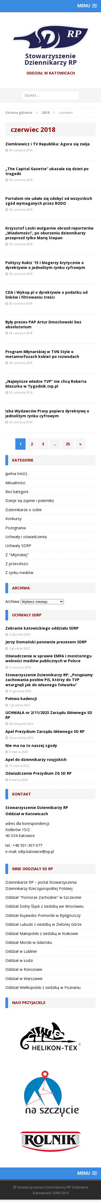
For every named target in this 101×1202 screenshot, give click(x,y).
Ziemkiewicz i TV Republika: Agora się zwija (47, 143)
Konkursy (13, 518)
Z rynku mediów (19, 572)
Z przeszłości (16, 563)
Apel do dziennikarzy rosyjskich (36, 759)
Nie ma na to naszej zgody (31, 745)
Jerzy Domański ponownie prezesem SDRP (46, 641)
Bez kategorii (16, 491)
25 (68, 443)
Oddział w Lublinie (21, 951)
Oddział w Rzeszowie (23, 969)
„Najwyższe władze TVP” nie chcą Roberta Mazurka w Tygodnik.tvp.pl (45, 384)
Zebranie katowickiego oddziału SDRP (42, 628)
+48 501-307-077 (27, 845)
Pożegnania (15, 527)
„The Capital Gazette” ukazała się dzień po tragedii (47, 171)
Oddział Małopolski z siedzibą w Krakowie (41, 933)
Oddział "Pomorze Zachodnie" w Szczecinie (43, 897)
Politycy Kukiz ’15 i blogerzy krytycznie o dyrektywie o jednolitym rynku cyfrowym (45, 265)
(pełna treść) (16, 473)
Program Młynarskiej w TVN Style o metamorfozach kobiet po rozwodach (42, 354)
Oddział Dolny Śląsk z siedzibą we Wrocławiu (44, 906)
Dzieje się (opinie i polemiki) (29, 500)
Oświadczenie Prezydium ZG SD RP (38, 773)
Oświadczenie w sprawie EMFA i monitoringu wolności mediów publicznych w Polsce (48, 658)
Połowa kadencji (21, 698)
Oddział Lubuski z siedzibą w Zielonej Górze (43, 924)
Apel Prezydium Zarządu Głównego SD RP (45, 731)
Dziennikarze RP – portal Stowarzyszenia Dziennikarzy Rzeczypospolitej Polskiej (40, 885)
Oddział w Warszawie (24, 978)
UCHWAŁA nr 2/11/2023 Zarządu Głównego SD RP (48, 715)
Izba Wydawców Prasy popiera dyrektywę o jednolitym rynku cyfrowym (47, 413)
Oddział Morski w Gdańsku (28, 942)
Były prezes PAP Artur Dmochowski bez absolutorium (43, 324)
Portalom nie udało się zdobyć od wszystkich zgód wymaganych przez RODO (48, 201)
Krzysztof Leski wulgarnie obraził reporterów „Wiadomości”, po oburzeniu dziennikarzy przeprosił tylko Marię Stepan (49, 233)
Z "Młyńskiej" (17, 554)
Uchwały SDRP (18, 545)
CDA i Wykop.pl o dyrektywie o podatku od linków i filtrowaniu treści (46, 295)
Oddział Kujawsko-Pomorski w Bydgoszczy (43, 915)
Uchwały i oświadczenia (26, 536)
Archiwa (12, 601)
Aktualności (15, 482)
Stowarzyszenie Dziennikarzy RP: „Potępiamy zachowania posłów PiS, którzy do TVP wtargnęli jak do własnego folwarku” (49, 679)
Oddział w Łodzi (19, 960)
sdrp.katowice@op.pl (36, 851)
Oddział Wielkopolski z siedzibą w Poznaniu (43, 987)
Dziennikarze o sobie (23, 509)
